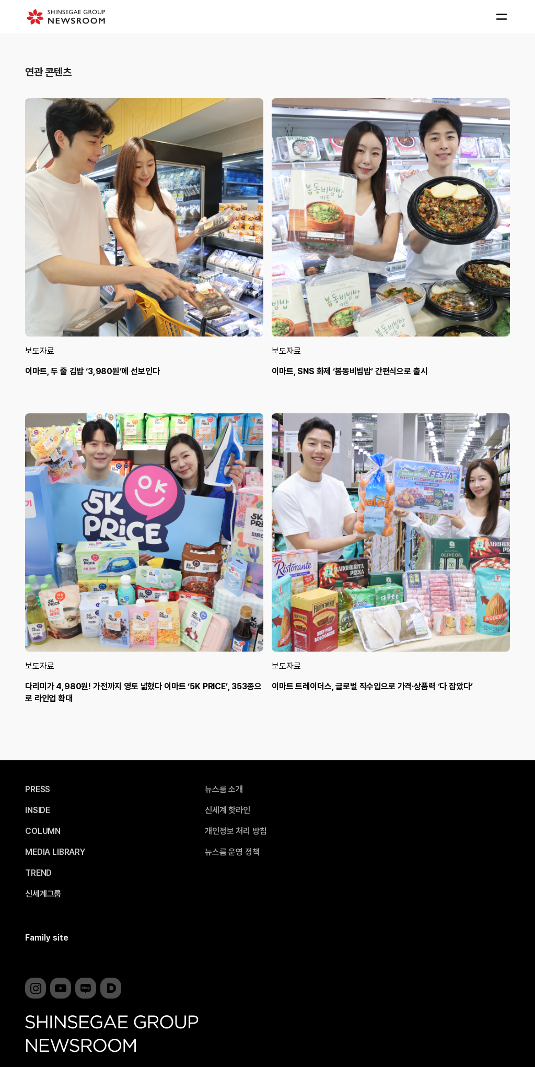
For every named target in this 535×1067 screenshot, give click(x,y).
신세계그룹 (43, 894)
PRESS (37, 789)
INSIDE (37, 810)
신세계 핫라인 (227, 810)
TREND (38, 873)
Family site (46, 938)
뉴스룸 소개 (224, 789)
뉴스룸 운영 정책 (232, 852)
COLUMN (43, 831)
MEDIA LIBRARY (55, 852)
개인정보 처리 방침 (235, 831)
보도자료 (39, 351)
